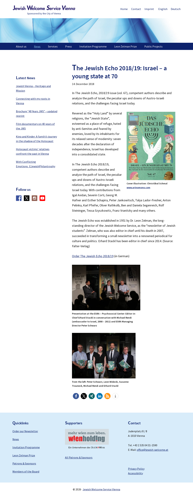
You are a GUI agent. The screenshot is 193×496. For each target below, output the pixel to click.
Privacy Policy (136, 468)
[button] (76, 396)
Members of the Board (25, 471)
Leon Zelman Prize (23, 455)
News (15, 439)
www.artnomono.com (138, 187)
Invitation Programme (26, 447)
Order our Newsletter (25, 431)
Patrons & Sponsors (24, 463)
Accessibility (135, 473)
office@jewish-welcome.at (152, 449)
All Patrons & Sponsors (78, 457)
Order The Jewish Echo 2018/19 (92, 256)
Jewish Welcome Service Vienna (43, 8)
